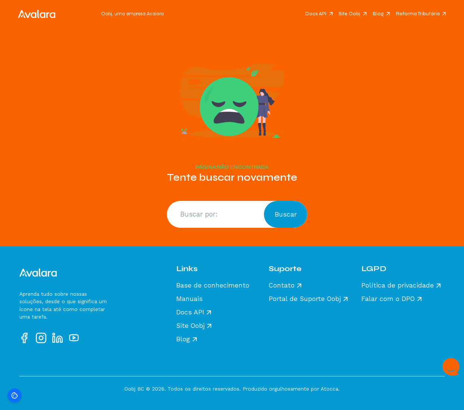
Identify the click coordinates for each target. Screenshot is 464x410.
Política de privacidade (397, 285)
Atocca (329, 389)
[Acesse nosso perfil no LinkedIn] (57, 338)
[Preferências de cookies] (14, 395)
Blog (378, 14)
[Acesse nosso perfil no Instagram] (41, 338)
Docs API (315, 14)
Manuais (189, 299)
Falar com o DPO (388, 299)
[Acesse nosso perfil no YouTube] (74, 338)
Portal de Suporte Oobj (305, 299)
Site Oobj (349, 14)
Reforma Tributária (418, 14)
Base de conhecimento (212, 285)
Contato (282, 285)
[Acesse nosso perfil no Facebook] (24, 338)
